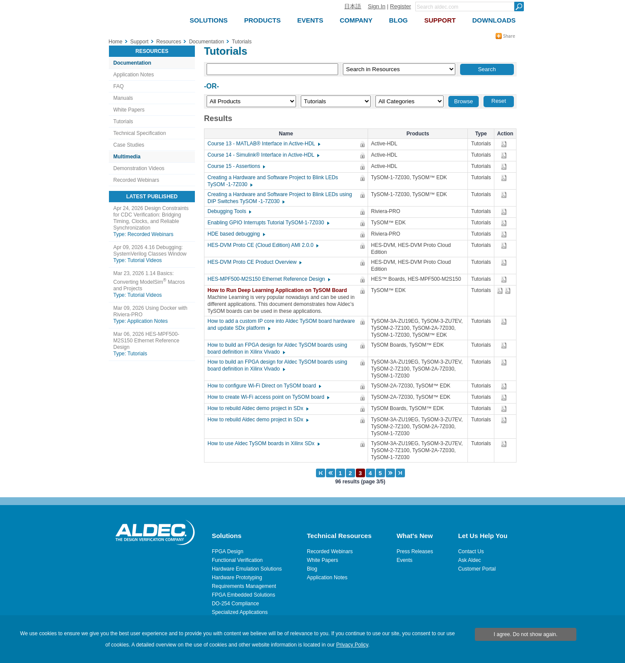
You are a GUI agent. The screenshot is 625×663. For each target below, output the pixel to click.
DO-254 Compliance (235, 604)
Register (400, 6)
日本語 (352, 6)
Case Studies (128, 145)
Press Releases (415, 551)
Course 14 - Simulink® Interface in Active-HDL (263, 155)
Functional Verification (237, 560)
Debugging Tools (228, 211)
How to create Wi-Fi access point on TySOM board (268, 397)
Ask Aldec (469, 560)
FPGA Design (227, 551)
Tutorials (123, 121)
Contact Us (471, 551)
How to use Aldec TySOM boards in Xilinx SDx (263, 443)
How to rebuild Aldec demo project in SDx (257, 408)
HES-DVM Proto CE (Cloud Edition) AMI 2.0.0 (262, 245)
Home (115, 42)
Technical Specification (139, 133)
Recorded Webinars (136, 180)
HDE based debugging (235, 234)
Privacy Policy (352, 645)
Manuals (123, 98)
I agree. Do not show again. (526, 634)
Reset (498, 101)
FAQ (118, 86)
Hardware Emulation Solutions (247, 569)
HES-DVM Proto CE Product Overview (254, 262)
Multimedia (127, 157)
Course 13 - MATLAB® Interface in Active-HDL (263, 144)
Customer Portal (477, 569)
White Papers (129, 110)
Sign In (376, 6)
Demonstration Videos (138, 168)
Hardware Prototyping (237, 577)
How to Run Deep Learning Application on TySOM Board (279, 290)
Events (405, 560)
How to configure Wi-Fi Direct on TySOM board (263, 386)
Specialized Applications (240, 612)
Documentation (132, 63)
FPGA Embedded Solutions (243, 595)
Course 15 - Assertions (235, 166)
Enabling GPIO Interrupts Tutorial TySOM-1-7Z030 (268, 223)
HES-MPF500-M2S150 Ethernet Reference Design (268, 279)
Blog (312, 569)
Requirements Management (244, 586)
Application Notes (133, 75)
